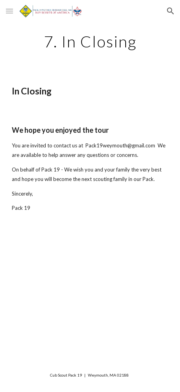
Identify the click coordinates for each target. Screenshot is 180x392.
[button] (9, 11)
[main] (90, 41)
